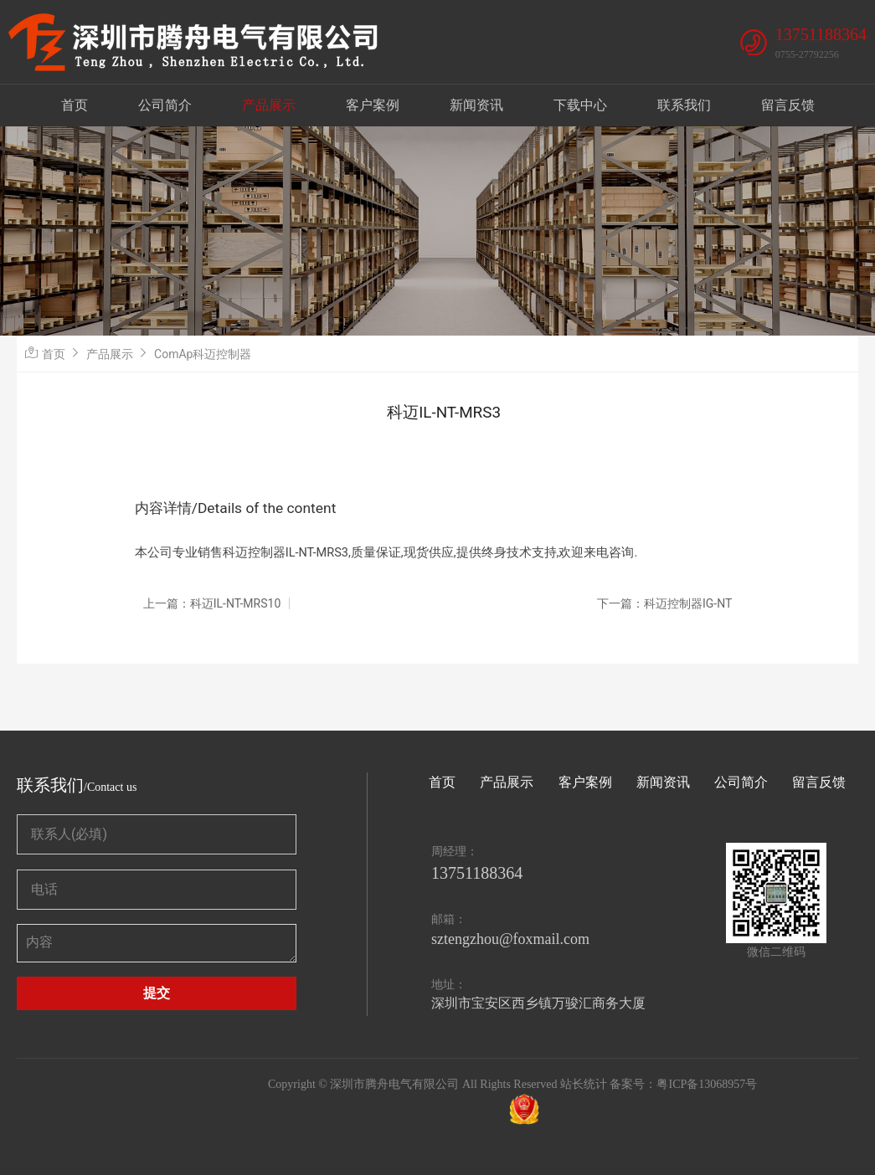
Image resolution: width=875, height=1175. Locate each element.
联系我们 (684, 105)
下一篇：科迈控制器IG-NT (664, 603)
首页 (74, 105)
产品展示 (269, 105)
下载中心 (580, 105)
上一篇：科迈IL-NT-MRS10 (212, 603)
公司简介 (165, 105)
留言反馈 (788, 105)
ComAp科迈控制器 (202, 354)
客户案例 (372, 105)
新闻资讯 (476, 105)
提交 (156, 993)
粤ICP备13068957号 (706, 1084)
